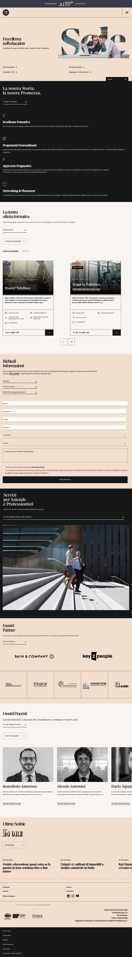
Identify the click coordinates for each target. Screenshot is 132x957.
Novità (25, 251)
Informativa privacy (38, 467)
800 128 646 (14, 373)
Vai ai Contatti (20, 387)
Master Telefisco (18, 288)
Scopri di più (81, 4)
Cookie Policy (7, 935)
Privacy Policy (7, 931)
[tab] (12, 251)
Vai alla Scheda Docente (12, 803)
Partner (68, 887)
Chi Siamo (6, 887)
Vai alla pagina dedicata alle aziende (63, 517)
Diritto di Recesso (8, 944)
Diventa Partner (15, 642)
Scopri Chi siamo (15, 102)
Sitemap (5, 940)
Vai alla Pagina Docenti (15, 725)
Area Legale (6, 949)
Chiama (20, 381)
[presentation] (63, 341)
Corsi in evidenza (11, 251)
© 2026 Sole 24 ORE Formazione (12, 953)
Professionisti (77, 67)
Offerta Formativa (9, 896)
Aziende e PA (10, 72)
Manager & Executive (80, 72)
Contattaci (69, 891)
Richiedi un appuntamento (20, 392)
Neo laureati (10, 67)
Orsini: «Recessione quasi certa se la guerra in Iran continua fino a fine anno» (26, 868)
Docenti (5, 891)
